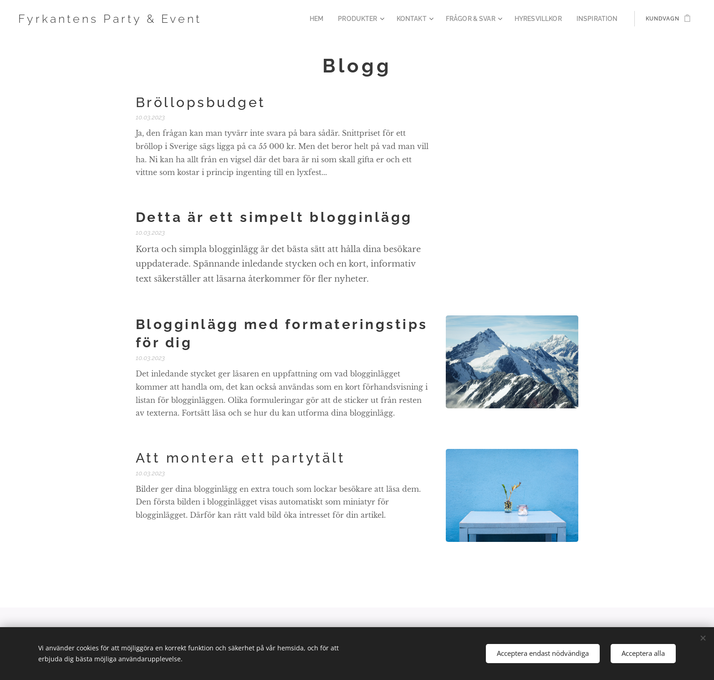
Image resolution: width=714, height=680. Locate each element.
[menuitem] (337, 18)
